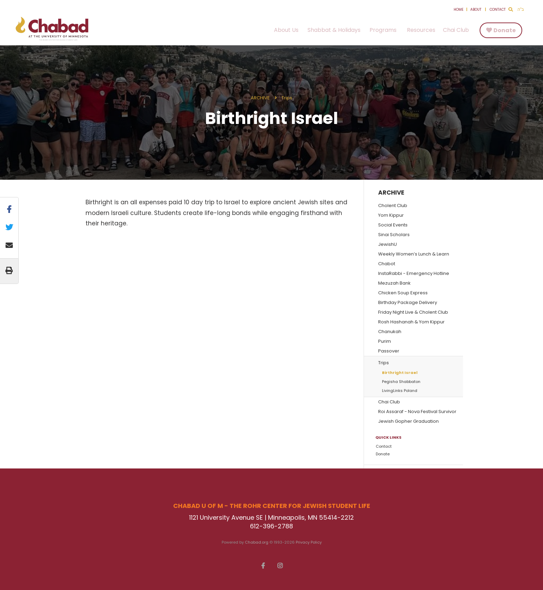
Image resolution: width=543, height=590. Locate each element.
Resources (421, 30)
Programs (383, 30)
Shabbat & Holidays (334, 30)
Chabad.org (256, 542)
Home (458, 9)
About (475, 9)
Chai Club (456, 30)
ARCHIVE (260, 98)
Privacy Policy (309, 542)
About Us (286, 30)
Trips (287, 98)
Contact (498, 9)
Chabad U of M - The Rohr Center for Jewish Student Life (52, 28)
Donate (504, 30)
